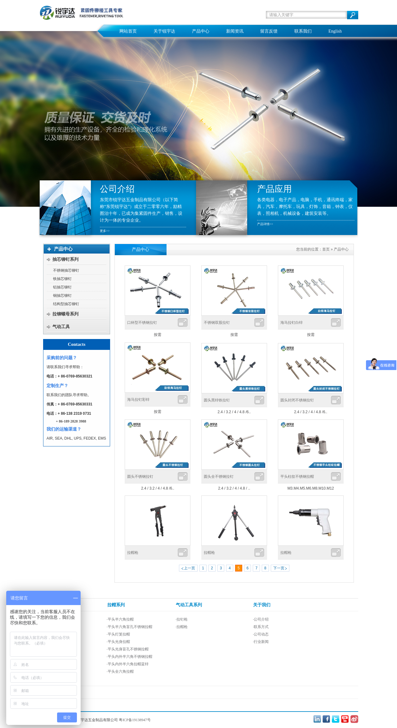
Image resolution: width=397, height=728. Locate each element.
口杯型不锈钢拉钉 (142, 322)
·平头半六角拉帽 (119, 619)
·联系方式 (261, 627)
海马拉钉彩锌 (138, 399)
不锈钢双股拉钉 (217, 322)
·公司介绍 (261, 619)
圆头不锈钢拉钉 (140, 476)
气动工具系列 (189, 604)
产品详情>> (265, 224)
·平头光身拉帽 (118, 642)
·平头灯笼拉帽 (118, 634)
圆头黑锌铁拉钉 (217, 400)
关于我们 (261, 604)
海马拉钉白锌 (291, 322)
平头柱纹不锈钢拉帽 (297, 476)
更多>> (104, 231)
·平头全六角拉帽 (119, 671)
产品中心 (341, 249)
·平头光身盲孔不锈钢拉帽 (127, 649)
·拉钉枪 (182, 619)
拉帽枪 (132, 552)
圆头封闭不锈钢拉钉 (297, 400)
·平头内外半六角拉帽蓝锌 (127, 664)
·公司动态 (261, 634)
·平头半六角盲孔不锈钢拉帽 (129, 627)
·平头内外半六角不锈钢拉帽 (129, 656)
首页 (326, 249)
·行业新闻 (261, 642)
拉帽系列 (116, 604)
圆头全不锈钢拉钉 (219, 476)
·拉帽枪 (182, 627)
